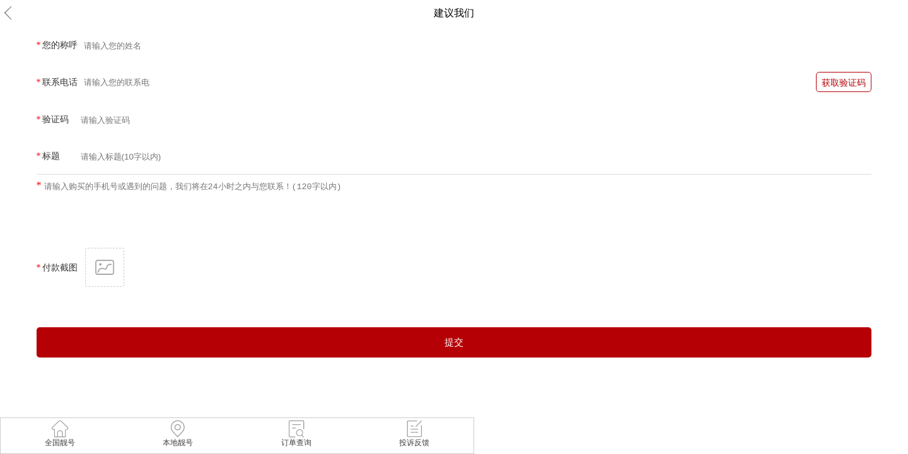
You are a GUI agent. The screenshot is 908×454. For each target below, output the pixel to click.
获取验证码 (844, 83)
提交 (454, 342)
